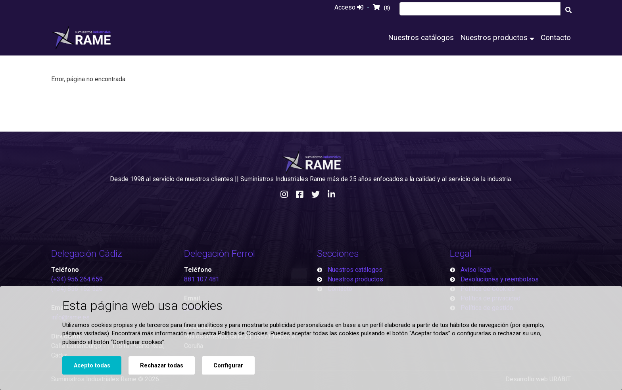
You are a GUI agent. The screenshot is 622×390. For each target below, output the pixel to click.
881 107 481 (201, 279)
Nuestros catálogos (421, 37)
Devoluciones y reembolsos (500, 279)
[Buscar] (568, 10)
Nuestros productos (497, 37)
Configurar (228, 365)
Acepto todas (92, 365)
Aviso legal (476, 269)
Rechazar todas (161, 365)
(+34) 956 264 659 (77, 279)
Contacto (556, 37)
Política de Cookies (243, 333)
